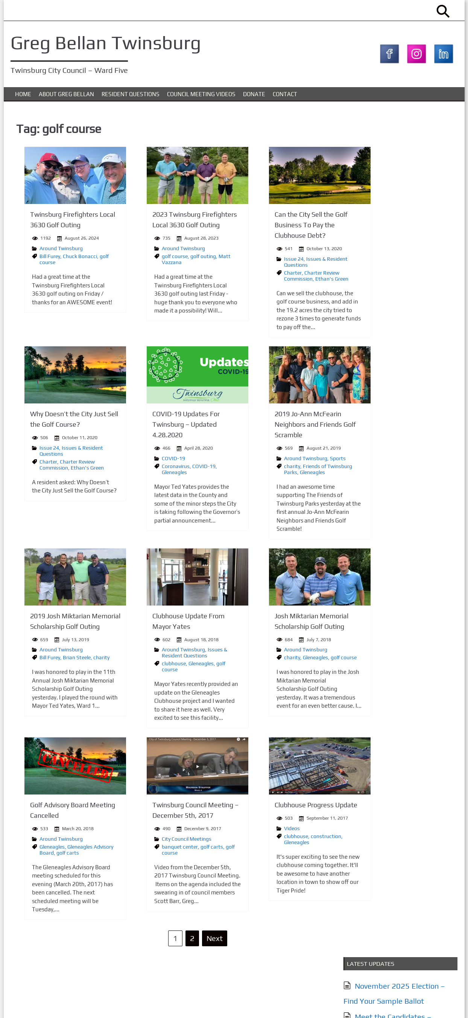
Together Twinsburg (387, 343)
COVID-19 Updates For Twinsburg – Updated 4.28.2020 (161, 426)
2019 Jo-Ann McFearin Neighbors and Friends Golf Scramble (277, 426)
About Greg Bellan (66, 97)
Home (23, 97)
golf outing (178, 259)
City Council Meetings (162, 839)
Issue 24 (256, 261)
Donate (254, 97)
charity (254, 467)
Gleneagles (150, 473)
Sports (300, 459)
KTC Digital (442, 1004)
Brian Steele (65, 658)
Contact (285, 97)
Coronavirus (151, 467)
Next (190, 938)
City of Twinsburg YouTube (398, 358)
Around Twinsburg (49, 251)
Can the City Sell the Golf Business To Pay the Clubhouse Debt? (273, 228)
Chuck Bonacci (69, 259)
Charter (255, 275)
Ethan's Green (294, 281)
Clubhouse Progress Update (278, 806)
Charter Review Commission (274, 278)
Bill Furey (38, 259)
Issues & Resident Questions (170, 653)
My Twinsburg (376, 328)
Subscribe (373, 694)
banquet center (155, 847)
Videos (254, 829)
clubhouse (149, 664)
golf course (150, 259)
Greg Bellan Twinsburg (108, 42)
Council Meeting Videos (201, 97)
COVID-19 (149, 459)
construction (288, 837)
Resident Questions (131, 97)
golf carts (56, 853)
